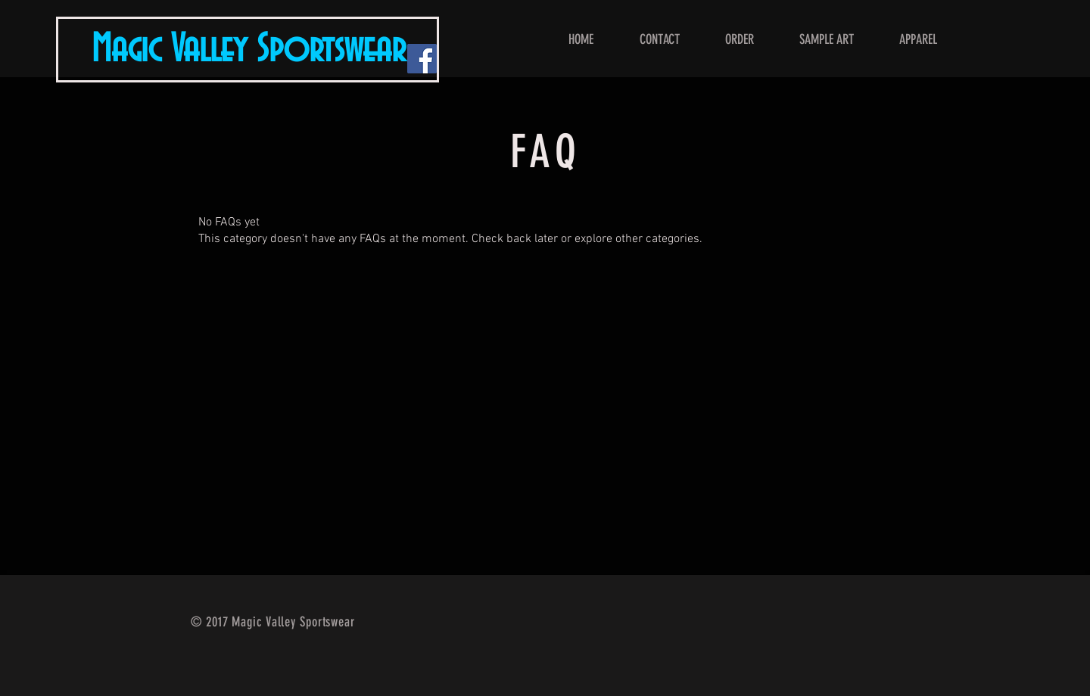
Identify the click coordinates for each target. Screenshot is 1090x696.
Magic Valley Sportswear (249, 50)
